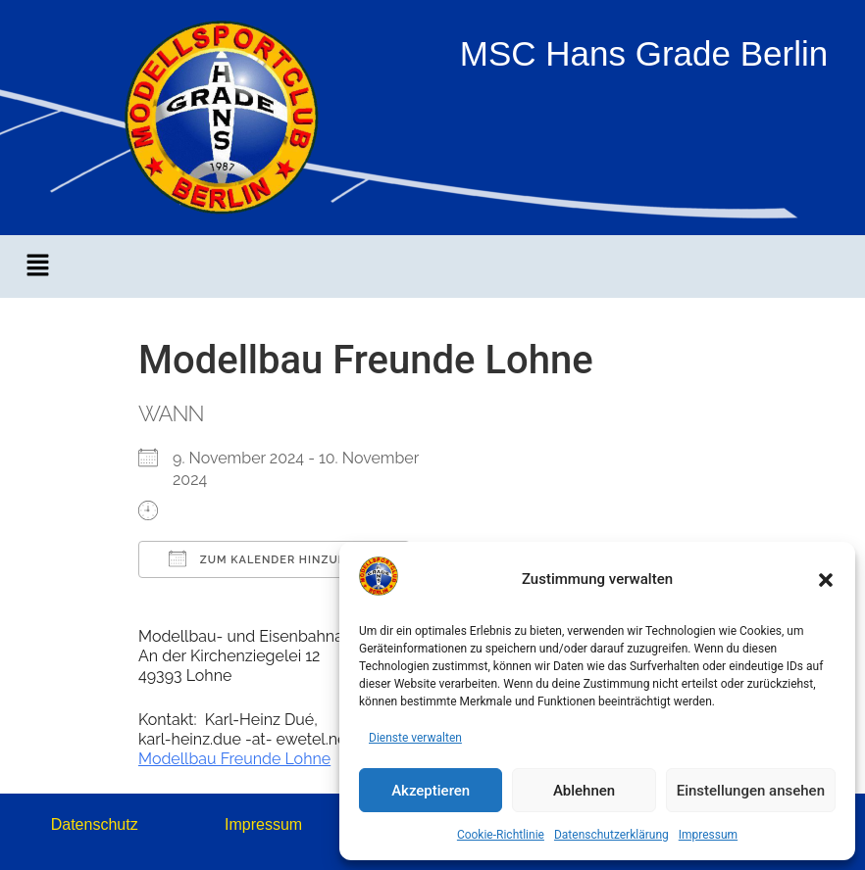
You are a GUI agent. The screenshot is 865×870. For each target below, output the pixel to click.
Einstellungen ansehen (751, 790)
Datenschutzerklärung (611, 835)
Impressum (708, 835)
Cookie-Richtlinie (500, 835)
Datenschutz (94, 824)
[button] (826, 580)
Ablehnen (584, 790)
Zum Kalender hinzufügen (274, 558)
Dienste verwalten (415, 738)
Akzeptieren (430, 790)
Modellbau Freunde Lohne (234, 758)
